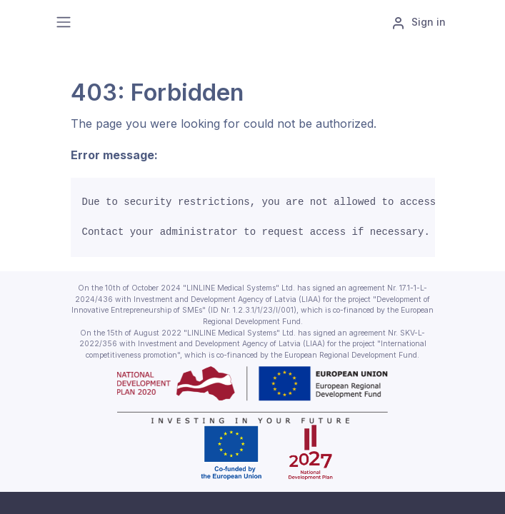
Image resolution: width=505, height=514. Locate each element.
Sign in (418, 23)
